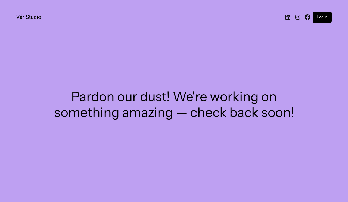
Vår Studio (28, 17)
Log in (322, 17)
